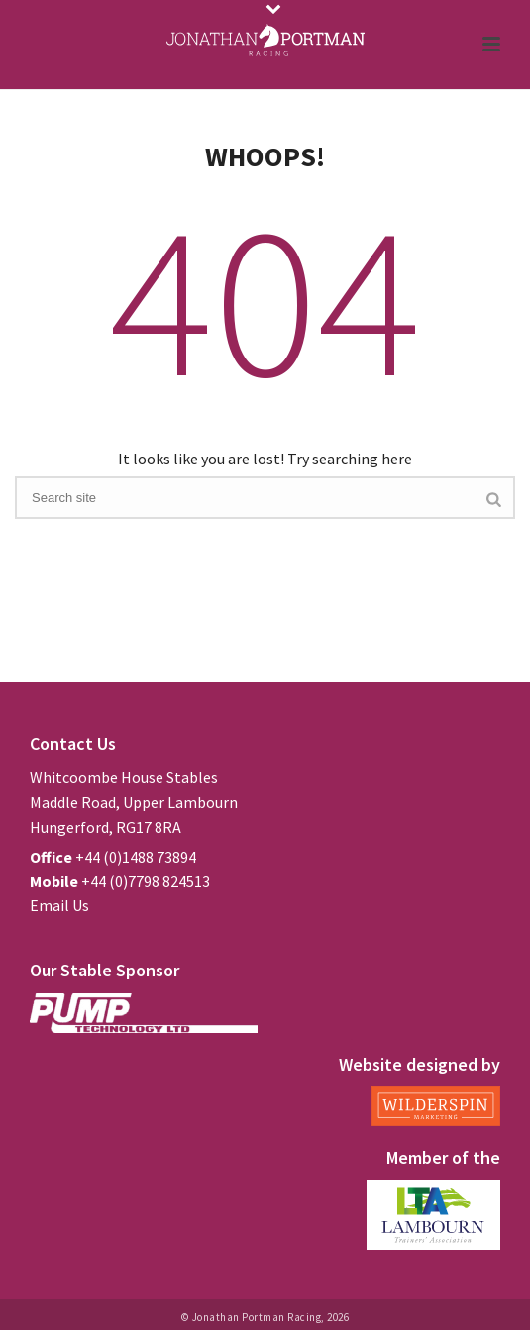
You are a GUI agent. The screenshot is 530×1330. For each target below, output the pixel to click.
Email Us (59, 905)
